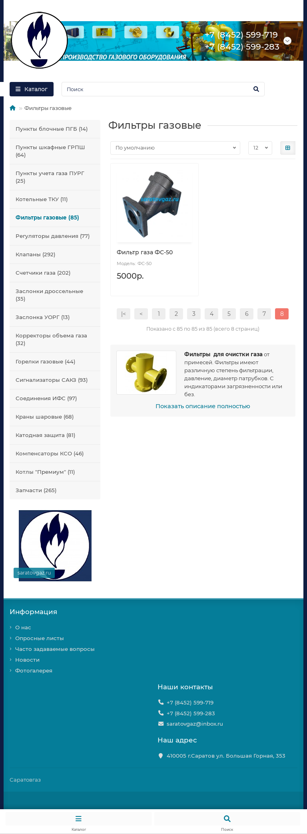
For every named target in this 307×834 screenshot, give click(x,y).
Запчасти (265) (36, 490)
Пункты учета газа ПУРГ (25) (50, 177)
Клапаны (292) (36, 254)
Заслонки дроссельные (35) (49, 295)
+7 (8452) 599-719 (190, 702)
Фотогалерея (33, 670)
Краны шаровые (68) (45, 416)
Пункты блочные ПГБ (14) (52, 129)
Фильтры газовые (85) (47, 217)
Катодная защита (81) (46, 435)
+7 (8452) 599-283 (191, 713)
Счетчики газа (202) (43, 272)
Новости (27, 659)
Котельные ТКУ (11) (42, 199)
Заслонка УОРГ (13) (43, 317)
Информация (33, 612)
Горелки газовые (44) (46, 361)
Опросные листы (39, 638)
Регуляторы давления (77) (53, 236)
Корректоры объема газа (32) (51, 339)
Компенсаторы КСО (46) (50, 453)
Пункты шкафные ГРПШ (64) (50, 151)
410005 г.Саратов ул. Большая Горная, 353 (226, 755)
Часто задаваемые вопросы (55, 649)
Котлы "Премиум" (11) (45, 472)
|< (123, 313)
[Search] (163, 89)
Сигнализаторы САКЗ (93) (52, 380)
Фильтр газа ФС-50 (145, 252)
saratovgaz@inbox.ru (195, 723)
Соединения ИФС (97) (46, 398)
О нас (23, 627)
